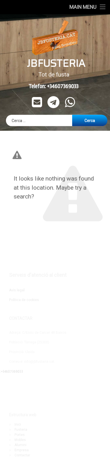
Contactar (22, 455)
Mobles (20, 440)
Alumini (20, 445)
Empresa (21, 450)
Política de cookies (24, 300)
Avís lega (16, 290)
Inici (17, 424)
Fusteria (20, 430)
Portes (19, 435)
